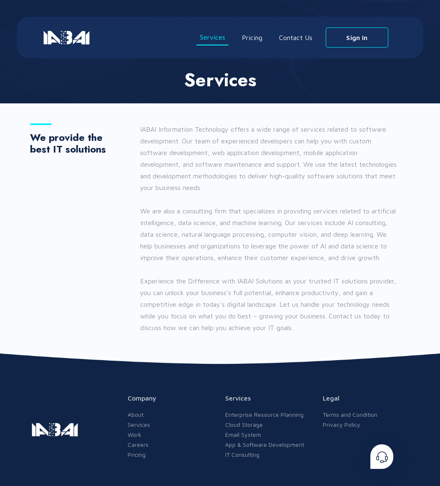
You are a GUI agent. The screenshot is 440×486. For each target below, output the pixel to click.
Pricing (252, 37)
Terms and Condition (350, 414)
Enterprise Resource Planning (264, 414)
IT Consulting (242, 454)
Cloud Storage (244, 424)
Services (212, 37)
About (135, 414)
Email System (243, 434)
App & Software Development (264, 444)
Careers (138, 444)
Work (134, 434)
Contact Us (295, 37)
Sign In (356, 37)
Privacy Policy (341, 424)
